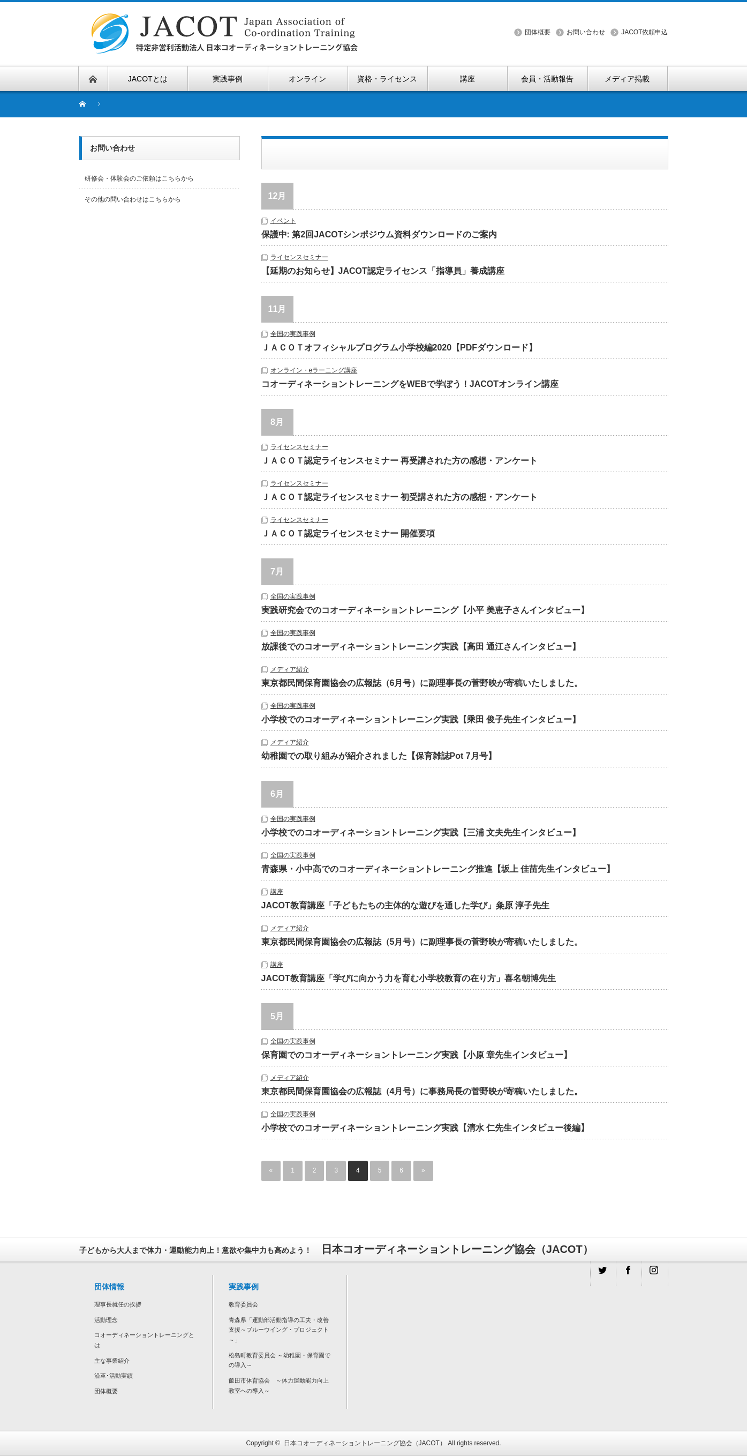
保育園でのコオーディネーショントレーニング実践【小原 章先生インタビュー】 (416, 1054)
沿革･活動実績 (113, 1375)
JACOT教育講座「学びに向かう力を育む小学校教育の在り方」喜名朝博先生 (408, 978)
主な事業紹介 (112, 1360)
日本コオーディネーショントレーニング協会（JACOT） (365, 1443)
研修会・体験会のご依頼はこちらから (139, 178)
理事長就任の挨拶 (117, 1304)
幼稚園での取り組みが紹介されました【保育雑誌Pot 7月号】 (378, 755)
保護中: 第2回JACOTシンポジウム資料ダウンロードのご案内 (379, 234)
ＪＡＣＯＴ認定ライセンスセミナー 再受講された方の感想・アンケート (399, 460)
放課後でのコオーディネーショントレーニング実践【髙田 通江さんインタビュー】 (425, 646)
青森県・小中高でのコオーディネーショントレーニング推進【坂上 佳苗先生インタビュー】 (438, 868)
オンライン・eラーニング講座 (314, 370)
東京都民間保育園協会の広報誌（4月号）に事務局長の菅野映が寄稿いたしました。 (422, 1091)
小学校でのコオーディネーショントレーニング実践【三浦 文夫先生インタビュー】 (425, 832)
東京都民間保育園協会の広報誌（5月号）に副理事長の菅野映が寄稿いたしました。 (422, 941)
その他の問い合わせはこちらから (133, 199)
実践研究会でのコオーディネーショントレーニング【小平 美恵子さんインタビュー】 (425, 610)
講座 (276, 891)
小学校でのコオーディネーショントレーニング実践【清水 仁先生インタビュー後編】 (425, 1127)
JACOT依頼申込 (644, 32)
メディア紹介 (289, 669)
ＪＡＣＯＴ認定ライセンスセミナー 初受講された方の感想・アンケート (399, 497)
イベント (283, 221)
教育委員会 (243, 1304)
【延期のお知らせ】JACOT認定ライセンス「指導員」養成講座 (382, 270)
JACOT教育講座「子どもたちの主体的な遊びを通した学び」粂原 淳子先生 (405, 905)
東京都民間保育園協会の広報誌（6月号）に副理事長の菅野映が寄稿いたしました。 (422, 683)
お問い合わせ (586, 32)
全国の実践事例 (292, 334)
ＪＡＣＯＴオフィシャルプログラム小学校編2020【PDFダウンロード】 (399, 347)
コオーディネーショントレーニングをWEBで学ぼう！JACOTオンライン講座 (410, 384)
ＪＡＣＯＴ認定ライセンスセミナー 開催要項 (348, 533)
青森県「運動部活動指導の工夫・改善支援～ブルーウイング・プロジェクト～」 (279, 1330)
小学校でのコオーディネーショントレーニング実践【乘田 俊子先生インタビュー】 (425, 719)
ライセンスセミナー (299, 257)
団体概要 (537, 32)
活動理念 (106, 1320)
